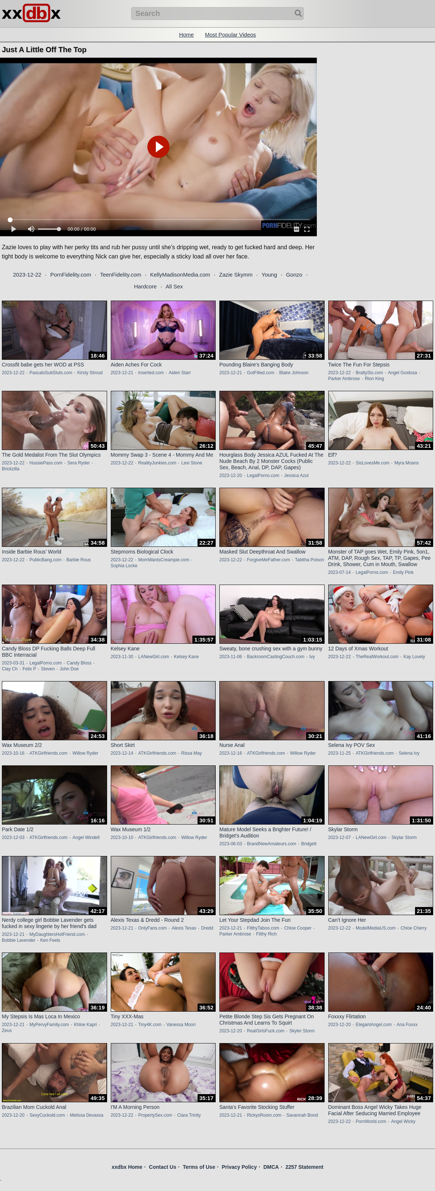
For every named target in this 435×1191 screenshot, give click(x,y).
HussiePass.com (46, 463)
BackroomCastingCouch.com (275, 656)
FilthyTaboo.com (263, 928)
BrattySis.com (369, 372)
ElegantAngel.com (373, 1024)
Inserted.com (151, 372)
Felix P (29, 668)
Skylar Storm (404, 837)
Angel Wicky (403, 1121)
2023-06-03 (230, 843)
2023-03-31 (13, 663)
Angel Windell (85, 837)
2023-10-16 (13, 753)
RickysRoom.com (264, 1115)
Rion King (374, 378)
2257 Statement (304, 1167)
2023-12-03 (13, 837)
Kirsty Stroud (90, 372)
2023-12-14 (122, 753)
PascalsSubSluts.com (51, 372)
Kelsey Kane (186, 656)
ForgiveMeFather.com (268, 559)
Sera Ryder (78, 463)
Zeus (7, 1030)
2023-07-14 (339, 572)
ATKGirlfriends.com (49, 753)
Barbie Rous (78, 559)
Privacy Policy (239, 1167)
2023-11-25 (339, 753)
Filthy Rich (266, 934)
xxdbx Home (127, 1167)
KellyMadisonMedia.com (180, 274)
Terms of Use (199, 1167)
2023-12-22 (27, 274)
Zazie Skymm (236, 274)
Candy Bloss (78, 663)
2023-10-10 (122, 837)
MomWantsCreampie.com (163, 559)
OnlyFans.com (152, 928)
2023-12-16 (230, 753)
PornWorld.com (371, 1121)
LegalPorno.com (263, 475)
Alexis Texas (184, 928)
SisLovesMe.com (372, 463)
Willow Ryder (85, 753)
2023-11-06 (230, 656)
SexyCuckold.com (47, 1115)
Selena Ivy (409, 753)
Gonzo (294, 274)
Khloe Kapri (85, 1024)
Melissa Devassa (86, 1115)
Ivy (312, 656)
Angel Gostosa (402, 372)
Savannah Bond (302, 1115)
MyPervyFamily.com (49, 1024)
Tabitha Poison (309, 559)
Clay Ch (10, 668)
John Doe (69, 668)
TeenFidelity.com (120, 274)
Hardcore (145, 286)
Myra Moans (406, 463)
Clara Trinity (189, 1115)
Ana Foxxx (407, 1024)
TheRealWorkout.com (377, 656)
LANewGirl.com (153, 656)
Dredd (207, 928)
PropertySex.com (155, 1115)
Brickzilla (10, 468)
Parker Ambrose (344, 378)
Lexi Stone (191, 463)
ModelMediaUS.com (375, 928)
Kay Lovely (414, 656)
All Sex (174, 286)
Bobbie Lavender (18, 940)
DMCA (271, 1167)
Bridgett (308, 843)
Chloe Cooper (297, 928)
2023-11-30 (122, 656)
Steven (48, 668)
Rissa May (191, 753)
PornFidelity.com (70, 274)
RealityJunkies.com (157, 463)
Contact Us (162, 1167)
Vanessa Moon (180, 1024)
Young (269, 274)
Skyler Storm (302, 1030)
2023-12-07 (339, 837)
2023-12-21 (122, 372)
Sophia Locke (124, 565)
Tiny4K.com (149, 1024)
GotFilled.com (260, 372)
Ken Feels (50, 940)
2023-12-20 (230, 475)
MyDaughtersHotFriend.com (57, 934)
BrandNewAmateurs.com (271, 843)
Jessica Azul (296, 475)
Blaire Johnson (293, 372)
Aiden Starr (180, 372)
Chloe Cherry (414, 928)
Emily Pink (403, 572)
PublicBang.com (46, 559)
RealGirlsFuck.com (265, 1030)
